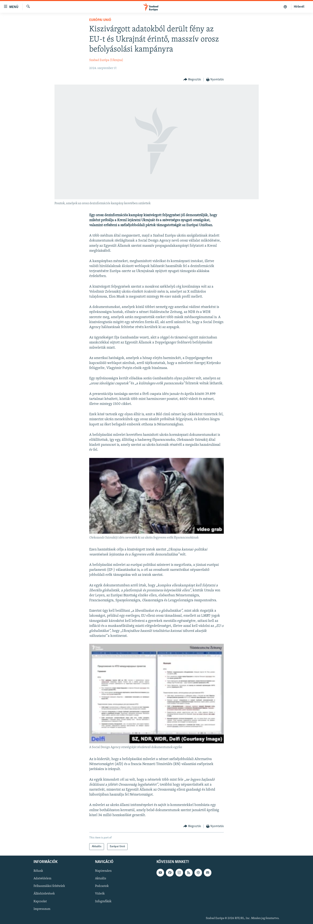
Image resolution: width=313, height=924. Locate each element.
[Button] (192, 79)
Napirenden (103, 871)
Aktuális (100, 878)
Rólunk (38, 871)
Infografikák (103, 901)
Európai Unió (100, 20)
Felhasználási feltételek (49, 886)
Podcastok (102, 886)
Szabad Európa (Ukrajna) (106, 60)
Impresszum (42, 909)
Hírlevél (299, 6)
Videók (100, 893)
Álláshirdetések (44, 893)
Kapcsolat (40, 901)
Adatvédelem (42, 878)
